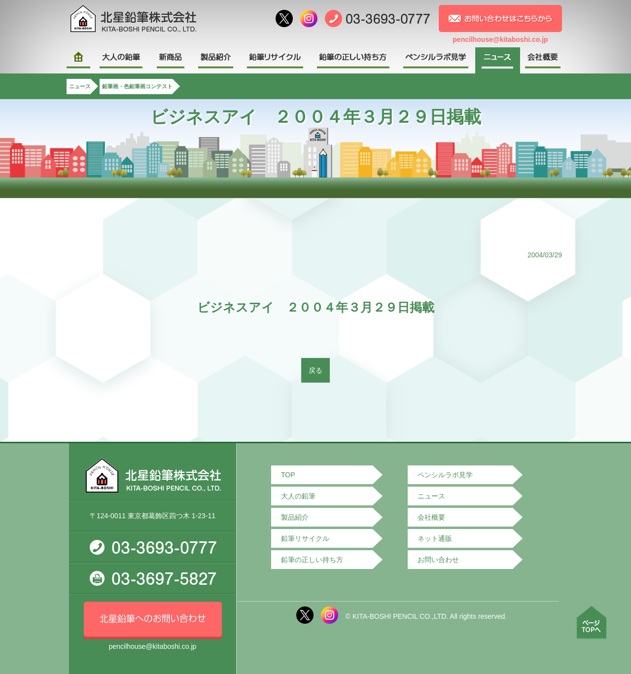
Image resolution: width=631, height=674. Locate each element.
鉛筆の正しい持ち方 (312, 560)
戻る (315, 370)
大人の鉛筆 (298, 496)
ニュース (80, 86)
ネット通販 (435, 538)
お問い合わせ (438, 560)
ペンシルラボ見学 (445, 475)
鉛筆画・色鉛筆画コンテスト (137, 86)
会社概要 (431, 517)
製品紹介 (295, 517)
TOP (288, 475)
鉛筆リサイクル (305, 538)
